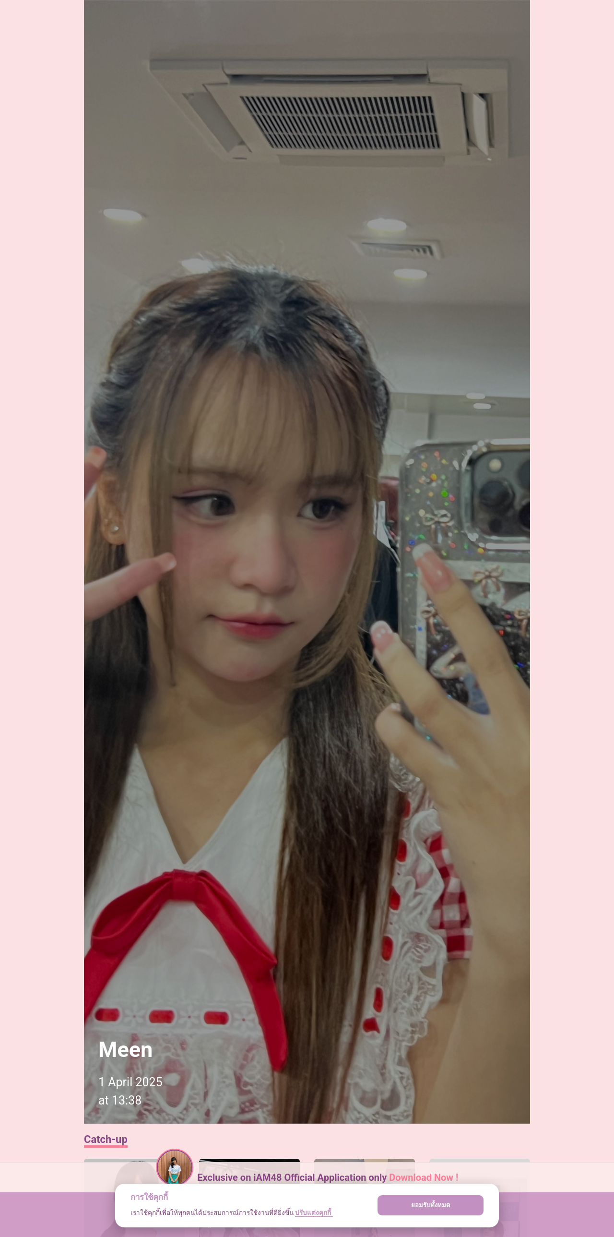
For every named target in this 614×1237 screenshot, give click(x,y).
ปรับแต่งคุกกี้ (313, 1212)
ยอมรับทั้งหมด (430, 1205)
